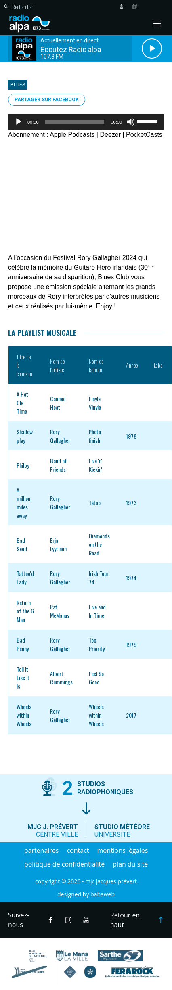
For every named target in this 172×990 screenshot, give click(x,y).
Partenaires (41, 850)
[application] (86, 122)
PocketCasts (144, 134)
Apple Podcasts (72, 134)
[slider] (75, 122)
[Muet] (131, 122)
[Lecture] (19, 122)
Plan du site (130, 864)
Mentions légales (122, 850)
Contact (78, 850)
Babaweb (102, 894)
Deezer (110, 134)
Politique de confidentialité (64, 864)
